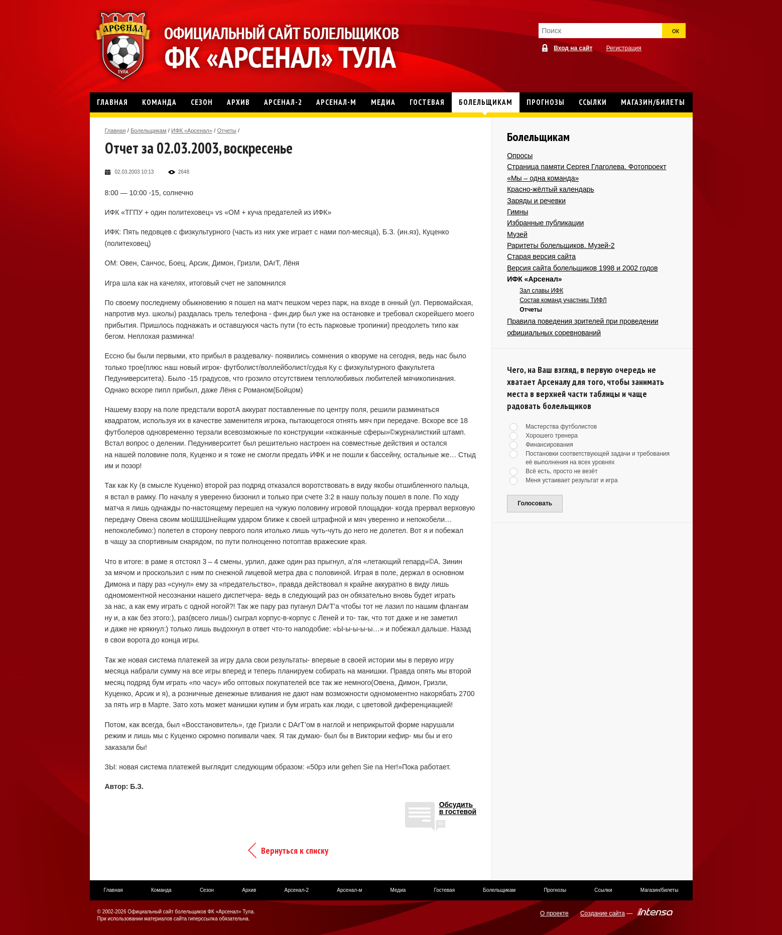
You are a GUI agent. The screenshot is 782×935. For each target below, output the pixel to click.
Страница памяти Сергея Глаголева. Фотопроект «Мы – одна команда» (586, 172)
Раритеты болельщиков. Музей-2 (560, 245)
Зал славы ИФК (541, 290)
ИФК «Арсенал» (191, 130)
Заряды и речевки (536, 201)
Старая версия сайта (541, 256)
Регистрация (623, 48)
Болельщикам (148, 130)
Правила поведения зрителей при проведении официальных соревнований (582, 326)
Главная (115, 130)
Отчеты (226, 130)
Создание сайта (602, 913)
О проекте (554, 913)
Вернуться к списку (294, 850)
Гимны (517, 212)
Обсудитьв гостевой (458, 808)
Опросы (520, 156)
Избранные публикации (545, 223)
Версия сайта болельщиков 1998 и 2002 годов (582, 268)
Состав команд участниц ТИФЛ (563, 300)
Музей (517, 234)
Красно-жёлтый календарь (550, 189)
